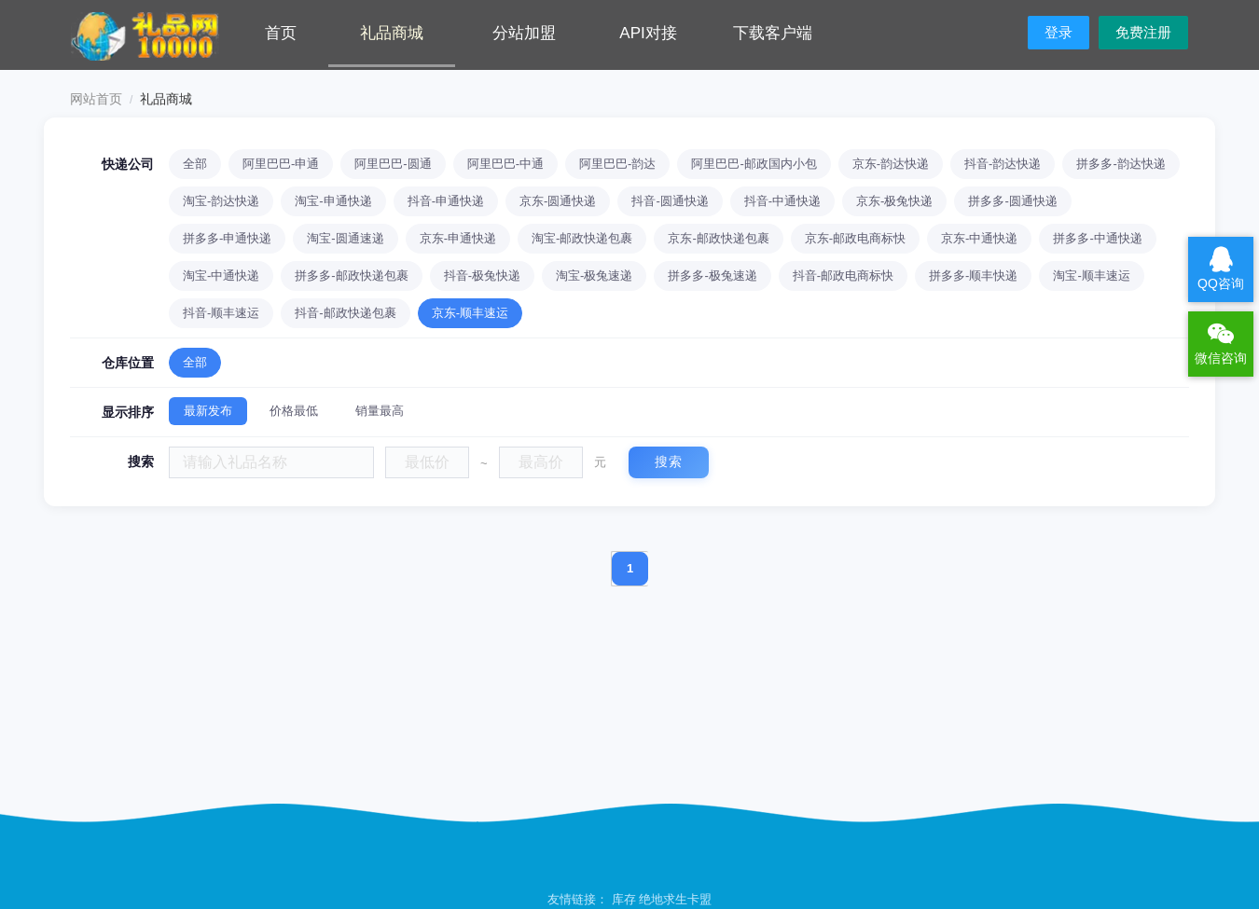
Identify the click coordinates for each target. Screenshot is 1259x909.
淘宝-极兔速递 (594, 275)
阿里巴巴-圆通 (392, 164)
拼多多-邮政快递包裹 (351, 275)
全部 (195, 164)
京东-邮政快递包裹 (718, 238)
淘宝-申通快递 (333, 201)
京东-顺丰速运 (470, 313)
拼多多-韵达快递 (1120, 164)
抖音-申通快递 (446, 201)
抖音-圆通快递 (669, 201)
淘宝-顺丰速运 (1091, 275)
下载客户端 (772, 33)
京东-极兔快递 (894, 201)
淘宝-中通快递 (221, 275)
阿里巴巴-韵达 (617, 164)
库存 (624, 899)
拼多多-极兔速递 (712, 275)
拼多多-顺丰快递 (973, 275)
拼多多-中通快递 (1097, 238)
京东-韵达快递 (890, 164)
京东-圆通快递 (557, 201)
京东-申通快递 (458, 238)
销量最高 (379, 411)
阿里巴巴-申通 (280, 164)
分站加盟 (524, 33)
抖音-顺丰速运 (221, 313)
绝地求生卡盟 (675, 899)
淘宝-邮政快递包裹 (582, 238)
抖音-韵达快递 (1002, 164)
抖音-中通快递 (782, 201)
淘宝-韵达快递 (221, 201)
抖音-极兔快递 (482, 275)
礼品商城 (391, 33)
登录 (1058, 32)
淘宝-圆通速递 (345, 238)
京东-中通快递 (979, 238)
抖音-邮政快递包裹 (345, 313)
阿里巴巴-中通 (505, 164)
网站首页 (96, 98)
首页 (281, 33)
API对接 (647, 33)
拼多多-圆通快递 (1012, 201)
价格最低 (294, 411)
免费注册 (1143, 32)
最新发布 (208, 411)
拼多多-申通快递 (227, 238)
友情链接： (579, 899)
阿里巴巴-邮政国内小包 (753, 164)
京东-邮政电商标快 (855, 238)
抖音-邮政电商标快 (843, 275)
